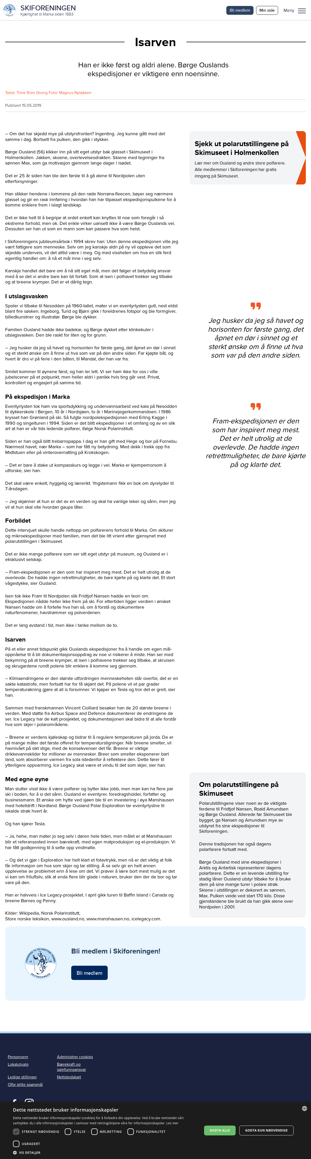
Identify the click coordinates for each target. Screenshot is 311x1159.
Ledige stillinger (22, 1077)
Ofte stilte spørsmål (25, 1085)
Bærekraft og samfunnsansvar (71, 1068)
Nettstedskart (69, 1077)
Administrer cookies (75, 1057)
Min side (267, 10)
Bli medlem (240, 10)
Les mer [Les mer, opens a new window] (173, 1123)
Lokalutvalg (18, 1065)
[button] (296, 10)
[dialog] (155, 1130)
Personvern (18, 1057)
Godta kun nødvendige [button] (266, 1130)
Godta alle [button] (220, 1130)
